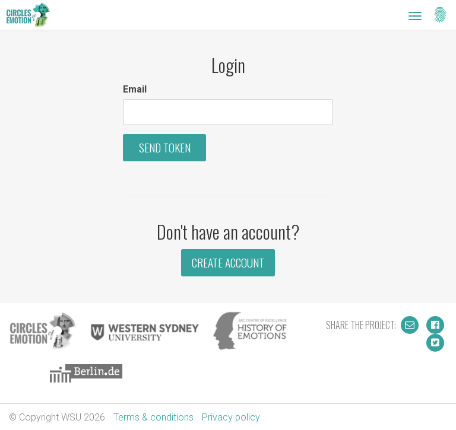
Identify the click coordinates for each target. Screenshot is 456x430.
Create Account (228, 262)
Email (135, 89)
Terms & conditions (153, 417)
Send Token (165, 147)
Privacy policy (231, 417)
